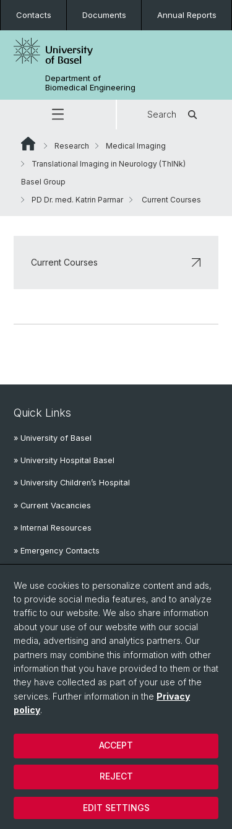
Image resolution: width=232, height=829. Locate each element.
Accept (116, 745)
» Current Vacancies (52, 505)
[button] (58, 114)
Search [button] (174, 114)
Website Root (28, 143)
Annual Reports (187, 15)
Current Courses (116, 262)
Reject (116, 776)
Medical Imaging (136, 145)
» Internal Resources (53, 527)
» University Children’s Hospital (72, 482)
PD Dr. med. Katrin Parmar (77, 199)
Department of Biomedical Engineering (90, 83)
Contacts (33, 15)
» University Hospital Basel (64, 460)
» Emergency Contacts (57, 550)
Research (71, 145)
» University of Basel (53, 438)
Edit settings (116, 807)
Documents (104, 15)
